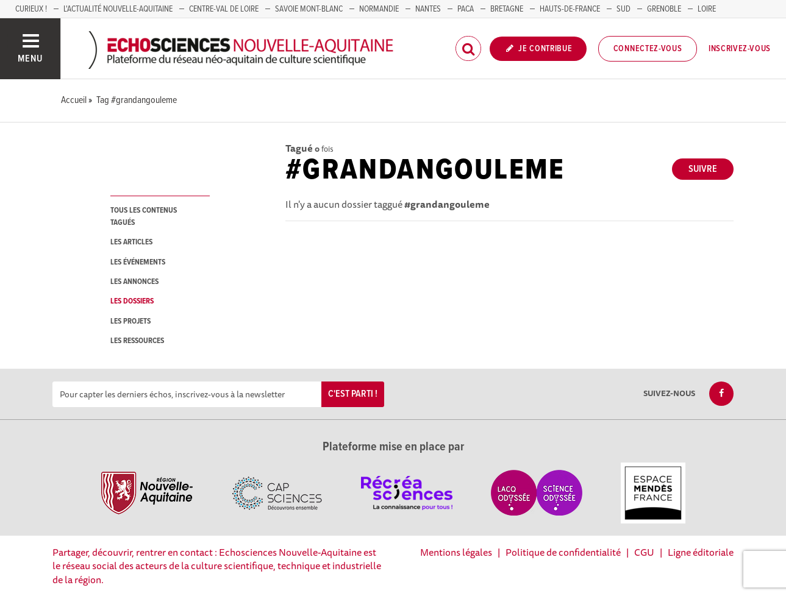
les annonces (134, 282)
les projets (130, 321)
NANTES (428, 9)
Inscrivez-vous (740, 48)
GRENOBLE (664, 9)
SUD (623, 9)
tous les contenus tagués (143, 216)
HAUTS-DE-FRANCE (570, 9)
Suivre (702, 169)
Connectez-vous (647, 48)
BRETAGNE (506, 9)
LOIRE (707, 9)
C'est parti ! (352, 394)
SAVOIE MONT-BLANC (309, 9)
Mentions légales (456, 552)
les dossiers (132, 301)
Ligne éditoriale (701, 552)
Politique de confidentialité (563, 552)
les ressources (137, 341)
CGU (644, 552)
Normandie (379, 9)
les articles (131, 242)
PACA (465, 9)
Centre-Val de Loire (224, 9)
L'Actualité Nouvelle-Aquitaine (118, 9)
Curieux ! (31, 9)
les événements (137, 262)
